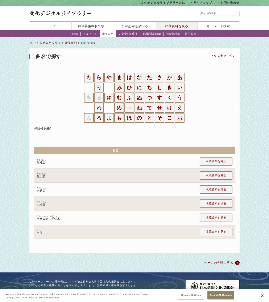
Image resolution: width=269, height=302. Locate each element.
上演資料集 (173, 33)
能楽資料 (108, 33)
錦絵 (75, 33)
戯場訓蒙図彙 (152, 33)
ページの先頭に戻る (218, 262)
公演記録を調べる (135, 26)
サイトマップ (203, 2)
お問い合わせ (230, 2)
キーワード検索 (218, 26)
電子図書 (191, 33)
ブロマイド (90, 33)
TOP (32, 42)
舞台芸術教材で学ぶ (93, 26)
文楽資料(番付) (128, 33)
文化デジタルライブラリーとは (163, 2)
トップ (51, 26)
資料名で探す (226, 55)
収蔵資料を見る (176, 26)
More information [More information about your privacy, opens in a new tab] (49, 300)
